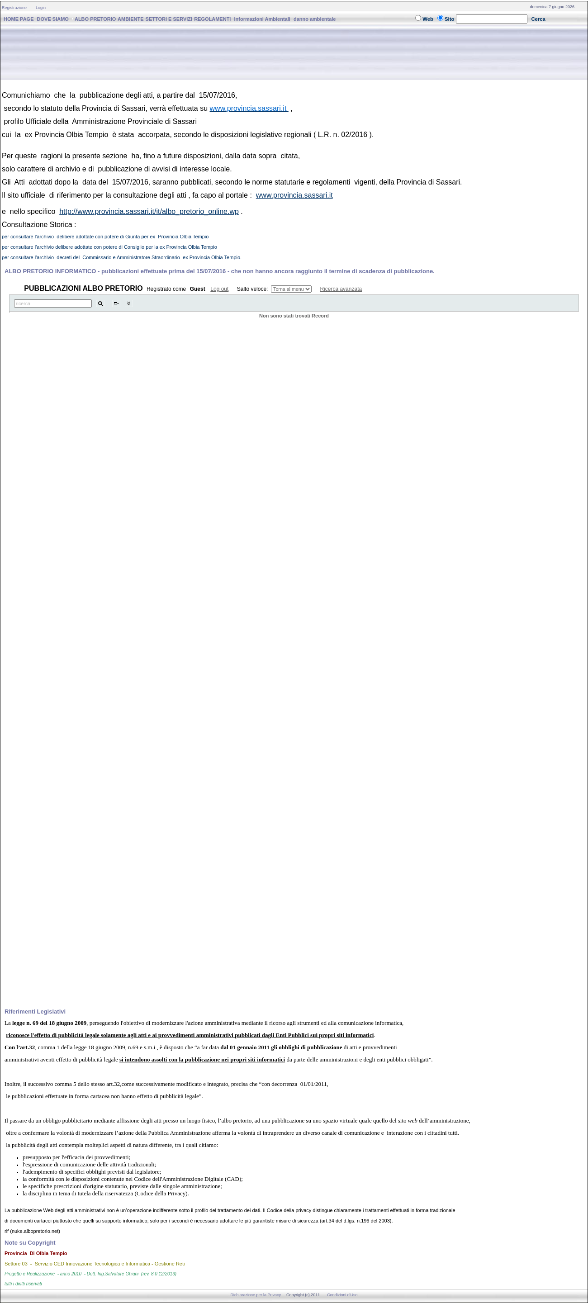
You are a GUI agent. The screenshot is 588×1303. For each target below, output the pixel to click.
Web (427, 19)
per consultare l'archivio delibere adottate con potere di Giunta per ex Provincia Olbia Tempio (105, 236)
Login (41, 7)
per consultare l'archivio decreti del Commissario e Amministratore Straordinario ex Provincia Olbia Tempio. (122, 257)
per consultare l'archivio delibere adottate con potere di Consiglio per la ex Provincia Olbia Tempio (109, 247)
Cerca (538, 19)
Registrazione (14, 7)
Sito (449, 19)
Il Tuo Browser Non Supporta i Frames (294, 641)
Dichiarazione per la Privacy (256, 1295)
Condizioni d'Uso (342, 1295)
